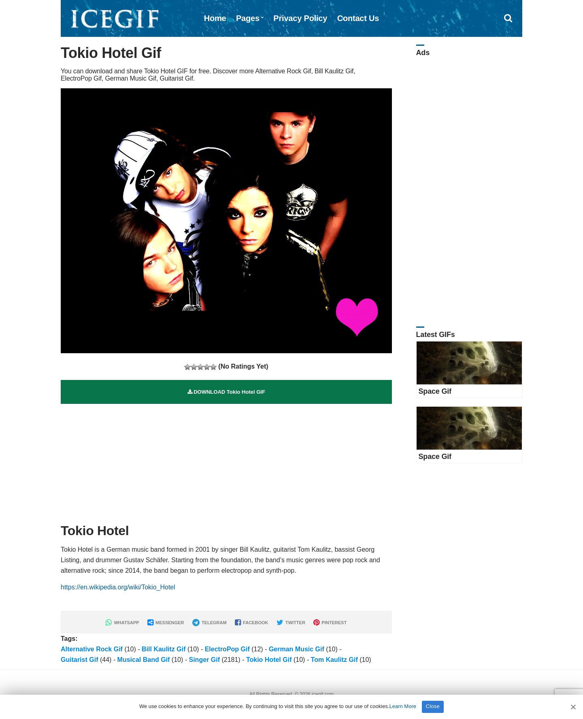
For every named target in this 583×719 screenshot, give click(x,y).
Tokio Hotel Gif (269, 659)
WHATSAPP (122, 622)
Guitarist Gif (79, 659)
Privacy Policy (300, 18)
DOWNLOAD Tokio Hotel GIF (226, 392)
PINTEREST (330, 622)
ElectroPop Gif (227, 649)
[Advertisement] (226, 460)
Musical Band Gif (143, 659)
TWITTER (291, 622)
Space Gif (435, 391)
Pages (248, 18)
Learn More (402, 706)
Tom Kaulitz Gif (334, 659)
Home (215, 18)
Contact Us (358, 18)
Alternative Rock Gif (92, 649)
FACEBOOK (251, 622)
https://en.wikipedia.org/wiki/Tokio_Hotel (118, 587)
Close (433, 706)
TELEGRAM (209, 622)
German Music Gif (296, 649)
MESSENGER (165, 622)
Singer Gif (204, 659)
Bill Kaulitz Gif (163, 649)
